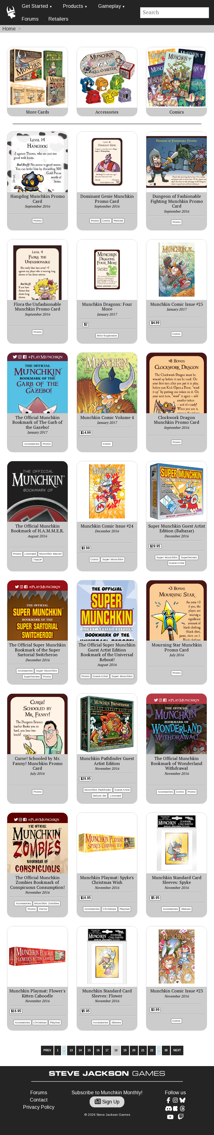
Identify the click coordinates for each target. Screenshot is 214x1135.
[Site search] (174, 12)
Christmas (109, 908)
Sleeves (186, 908)
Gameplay (109, 6)
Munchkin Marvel (50, 553)
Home (9, 29)
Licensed (30, 553)
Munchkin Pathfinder (97, 789)
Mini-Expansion (107, 335)
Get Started (35, 6)
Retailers (58, 19)
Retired (118, 220)
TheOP (37, 559)
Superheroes (189, 557)
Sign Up (107, 1102)
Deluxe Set (99, 795)
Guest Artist (176, 562)
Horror (43, 908)
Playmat (125, 908)
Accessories (31, 443)
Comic (106, 220)
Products (73, 6)
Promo (37, 220)
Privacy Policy (38, 1107)
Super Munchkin (112, 559)
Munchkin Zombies (46, 903)
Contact (39, 1100)
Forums (30, 19)
